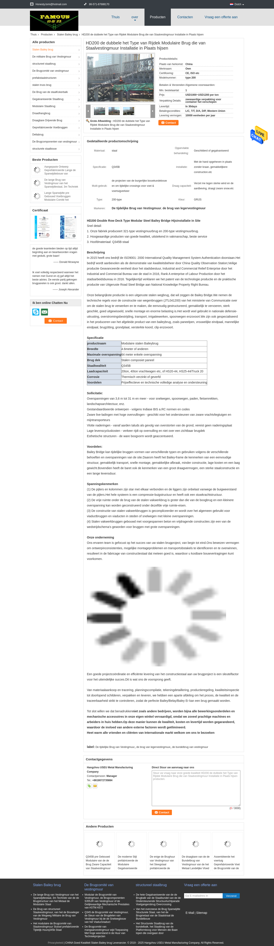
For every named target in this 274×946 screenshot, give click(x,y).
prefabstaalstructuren (44, 77)
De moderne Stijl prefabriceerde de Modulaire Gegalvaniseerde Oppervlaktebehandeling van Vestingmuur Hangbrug (132, 868)
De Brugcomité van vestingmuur (50, 70)
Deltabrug (37, 134)
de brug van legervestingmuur (153, 747)
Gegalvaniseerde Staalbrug (47, 99)
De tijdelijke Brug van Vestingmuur (115, 747)
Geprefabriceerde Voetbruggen (50, 127)
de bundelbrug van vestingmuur (190, 747)
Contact (170, 122)
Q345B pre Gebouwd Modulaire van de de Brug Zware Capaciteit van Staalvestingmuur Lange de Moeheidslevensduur (98, 866)
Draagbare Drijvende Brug (47, 120)
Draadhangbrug (41, 113)
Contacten (185, 17)
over (134, 17)
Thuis (115, 17)
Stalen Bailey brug (67, 34)
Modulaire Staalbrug (43, 106)
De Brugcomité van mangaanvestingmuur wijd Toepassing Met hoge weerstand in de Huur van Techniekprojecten (106, 931)
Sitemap (201, 912)
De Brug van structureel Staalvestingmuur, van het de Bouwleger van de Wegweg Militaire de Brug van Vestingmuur (56, 914)
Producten (157, 17)
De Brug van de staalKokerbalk (50, 92)
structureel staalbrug (44, 63)
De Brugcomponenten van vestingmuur (54, 141)
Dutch (239, 4)
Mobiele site (192, 918)
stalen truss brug (41, 84)
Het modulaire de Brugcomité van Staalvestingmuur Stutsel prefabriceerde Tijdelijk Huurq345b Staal (56, 926)
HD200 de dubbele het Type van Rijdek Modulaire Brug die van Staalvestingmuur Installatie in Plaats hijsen (120, 125)
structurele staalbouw (44, 148)
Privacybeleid (55, 942)
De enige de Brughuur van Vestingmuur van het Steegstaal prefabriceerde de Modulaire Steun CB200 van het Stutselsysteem (163, 866)
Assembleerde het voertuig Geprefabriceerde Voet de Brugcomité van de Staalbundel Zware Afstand (227, 866)
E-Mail (190, 912)
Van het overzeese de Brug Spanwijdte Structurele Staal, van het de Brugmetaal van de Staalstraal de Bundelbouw (158, 914)
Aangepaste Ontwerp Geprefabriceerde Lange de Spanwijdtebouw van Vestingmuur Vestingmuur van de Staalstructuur (61, 173)
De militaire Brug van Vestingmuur (51, 56)
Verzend (231, 895)
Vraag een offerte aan (221, 17)
